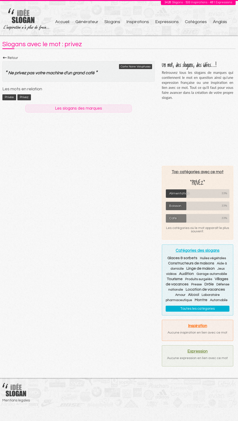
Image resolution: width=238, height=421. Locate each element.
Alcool (193, 295)
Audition (186, 274)
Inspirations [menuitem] (137, 22)
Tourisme (175, 279)
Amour (180, 295)
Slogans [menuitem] (112, 22)
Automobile (219, 300)
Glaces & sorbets (182, 258)
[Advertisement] (197, 132)
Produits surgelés (198, 279)
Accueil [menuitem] (62, 22)
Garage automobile (211, 274)
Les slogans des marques (78, 108)
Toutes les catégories (197, 308)
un (69, 73)
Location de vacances (205, 289)
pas (30, 73)
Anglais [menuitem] (220, 22)
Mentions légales (16, 400)
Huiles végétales (213, 258)
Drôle (209, 284)
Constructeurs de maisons (191, 263)
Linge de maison (200, 268)
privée (9, 97)
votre (40, 73)
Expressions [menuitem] (167, 22)
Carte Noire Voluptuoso (135, 66)
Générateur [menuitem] (86, 22)
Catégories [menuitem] (196, 22)
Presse (196, 284)
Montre (201, 300)
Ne (11, 73)
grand (78, 73)
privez (20, 73)
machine (54, 73)
